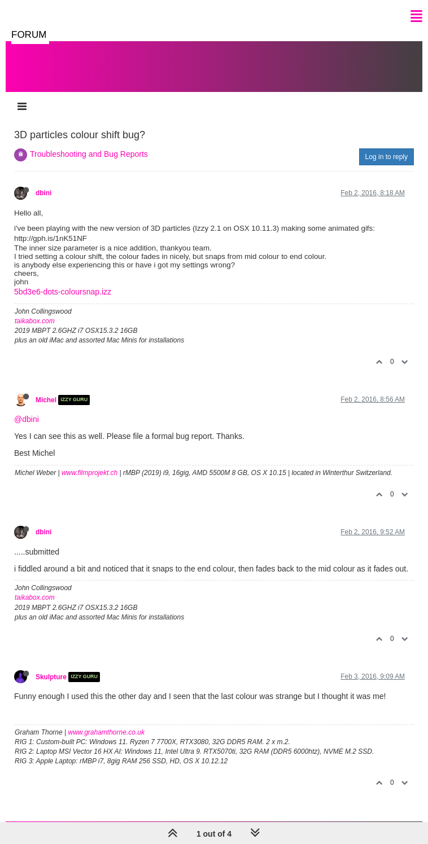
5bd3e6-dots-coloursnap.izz (62, 291)
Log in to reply (386, 157)
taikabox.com (35, 321)
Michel (46, 400)
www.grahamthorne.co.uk (106, 732)
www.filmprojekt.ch (89, 473)
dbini (43, 193)
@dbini (26, 419)
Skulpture (51, 677)
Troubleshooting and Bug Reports (89, 154)
